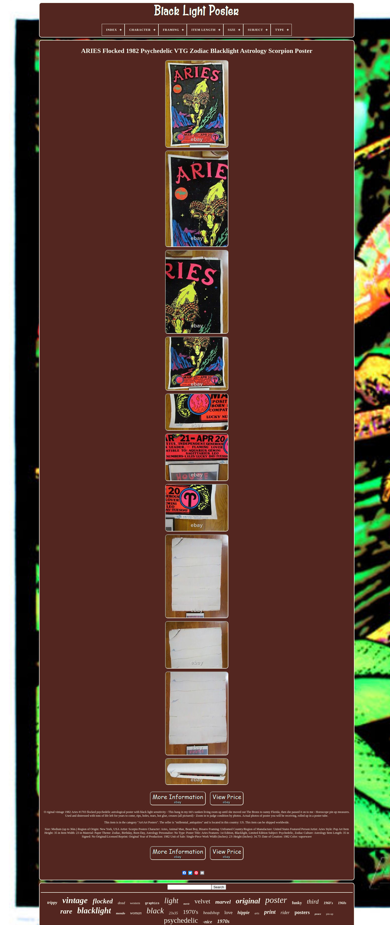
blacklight (94, 910)
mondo (120, 913)
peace (318, 913)
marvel (223, 902)
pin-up (329, 913)
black (155, 910)
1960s (342, 903)
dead (121, 903)
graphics (152, 903)
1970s (223, 921)
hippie (244, 912)
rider (285, 912)
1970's (190, 912)
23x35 (173, 913)
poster (276, 900)
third (313, 901)
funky (297, 903)
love (228, 912)
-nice (207, 921)
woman (136, 913)
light (171, 900)
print (270, 912)
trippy (52, 902)
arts (256, 913)
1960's (328, 903)
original (248, 901)
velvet (202, 901)
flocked (103, 901)
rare (66, 911)
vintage (75, 900)
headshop (211, 912)
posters (302, 912)
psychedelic (181, 920)
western (135, 903)
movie (186, 903)
